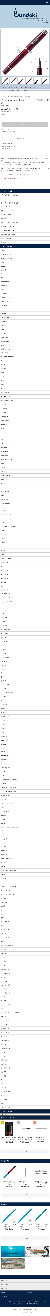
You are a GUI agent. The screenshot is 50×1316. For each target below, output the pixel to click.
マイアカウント (4, 1292)
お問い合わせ (4, 1296)
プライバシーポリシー (16, 1303)
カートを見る (29, 1292)
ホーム (4, 87)
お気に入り (21, 139)
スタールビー (26, 90)
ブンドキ (19, 1312)
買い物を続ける (5, 148)
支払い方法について (12, 1301)
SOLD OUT (25, 124)
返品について (5, 130)
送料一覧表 (4, 1114)
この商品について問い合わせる (9, 146)
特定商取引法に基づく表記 (8, 132)
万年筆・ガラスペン (30, 87)
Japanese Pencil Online (27, 1312)
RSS (34, 1303)
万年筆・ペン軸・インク (15, 87)
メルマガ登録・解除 (27, 1303)
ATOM (37, 1303)
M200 (18, 90)
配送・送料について (22, 1301)
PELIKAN (11, 90)
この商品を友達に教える (7, 143)
